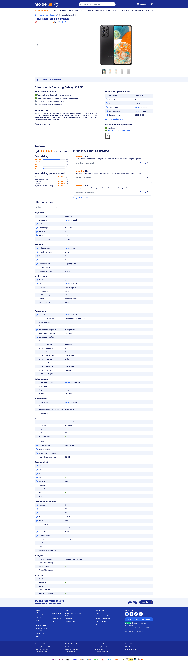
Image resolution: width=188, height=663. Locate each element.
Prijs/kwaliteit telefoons (73, 644)
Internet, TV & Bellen (41, 628)
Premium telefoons (42, 644)
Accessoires (38, 623)
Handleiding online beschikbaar (119, 130)
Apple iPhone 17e (70, 652)
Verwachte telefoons (132, 644)
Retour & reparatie (57, 619)
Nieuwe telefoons (101, 644)
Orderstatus (55, 616)
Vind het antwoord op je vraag (74, 616)
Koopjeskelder (39, 634)
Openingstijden (70, 621)
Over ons (97, 613)
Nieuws (53, 621)
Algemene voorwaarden (102, 619)
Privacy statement (100, 621)
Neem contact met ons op (73, 613)
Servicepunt (68, 619)
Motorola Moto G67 (131, 649)
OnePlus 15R (68, 647)
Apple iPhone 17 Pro (41, 652)
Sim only (37, 620)
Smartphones (39, 617)
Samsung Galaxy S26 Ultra (43, 647)
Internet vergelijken (41, 625)
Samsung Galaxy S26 (41, 649)
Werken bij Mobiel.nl (101, 616)
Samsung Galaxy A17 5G (72, 649)
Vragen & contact (56, 613)
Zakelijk (37, 636)
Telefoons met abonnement (39, 614)
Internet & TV (39, 631)
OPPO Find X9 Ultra (131, 647)
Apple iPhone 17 (100, 649)
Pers (96, 624)
